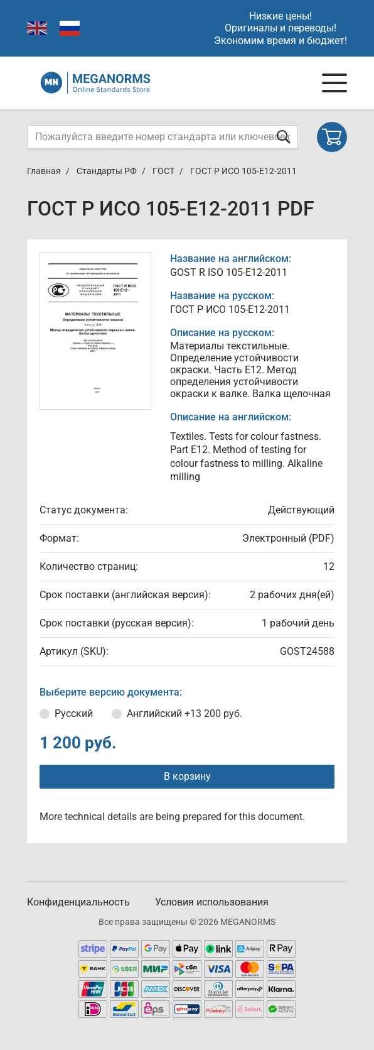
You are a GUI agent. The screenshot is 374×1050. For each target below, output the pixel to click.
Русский (74, 713)
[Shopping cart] (332, 137)
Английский (184, 713)
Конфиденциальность (78, 902)
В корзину (187, 776)
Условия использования (212, 902)
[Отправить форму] (284, 136)
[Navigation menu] (334, 83)
